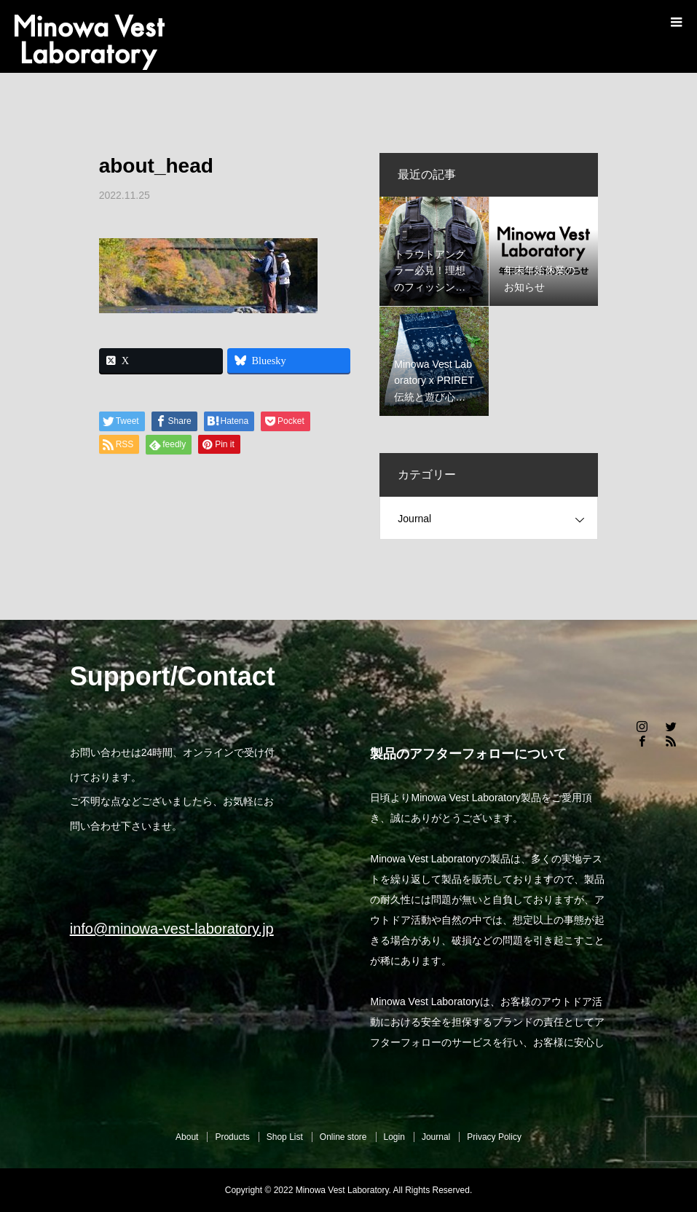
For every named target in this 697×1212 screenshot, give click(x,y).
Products (232, 1137)
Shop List (285, 1137)
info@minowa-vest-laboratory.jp (172, 929)
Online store (343, 1137)
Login (394, 1137)
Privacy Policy (494, 1137)
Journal (414, 518)
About (187, 1137)
